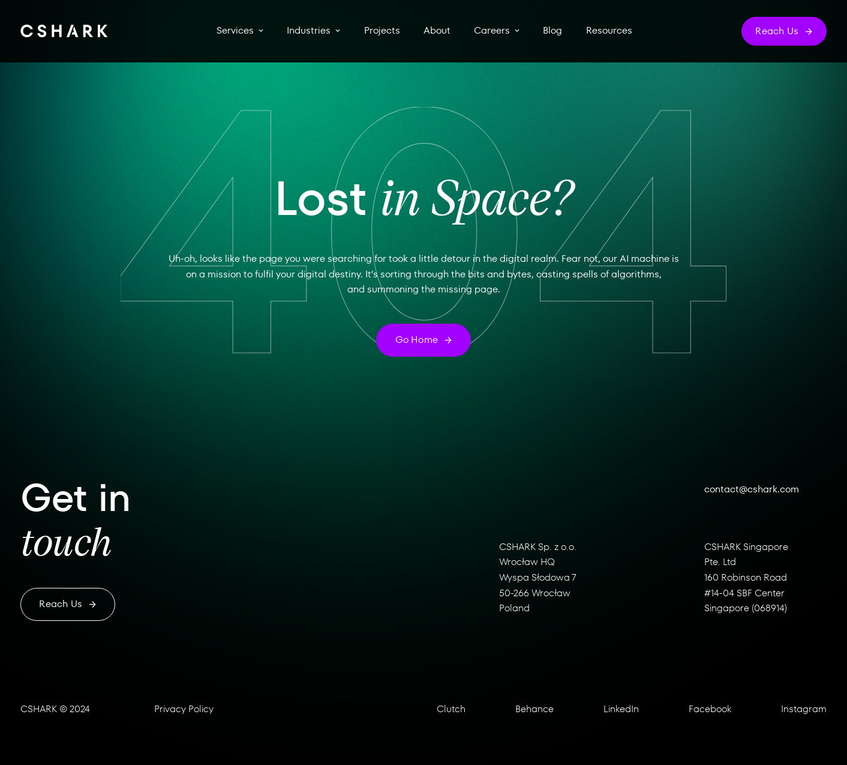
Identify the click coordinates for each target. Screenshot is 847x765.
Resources (609, 30)
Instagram (804, 709)
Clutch (451, 709)
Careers (492, 30)
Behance (534, 709)
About (437, 30)
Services (235, 30)
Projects (382, 30)
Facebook (710, 709)
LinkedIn (621, 709)
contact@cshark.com (751, 489)
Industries (309, 30)
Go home (423, 339)
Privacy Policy (184, 709)
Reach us (67, 604)
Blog (552, 30)
